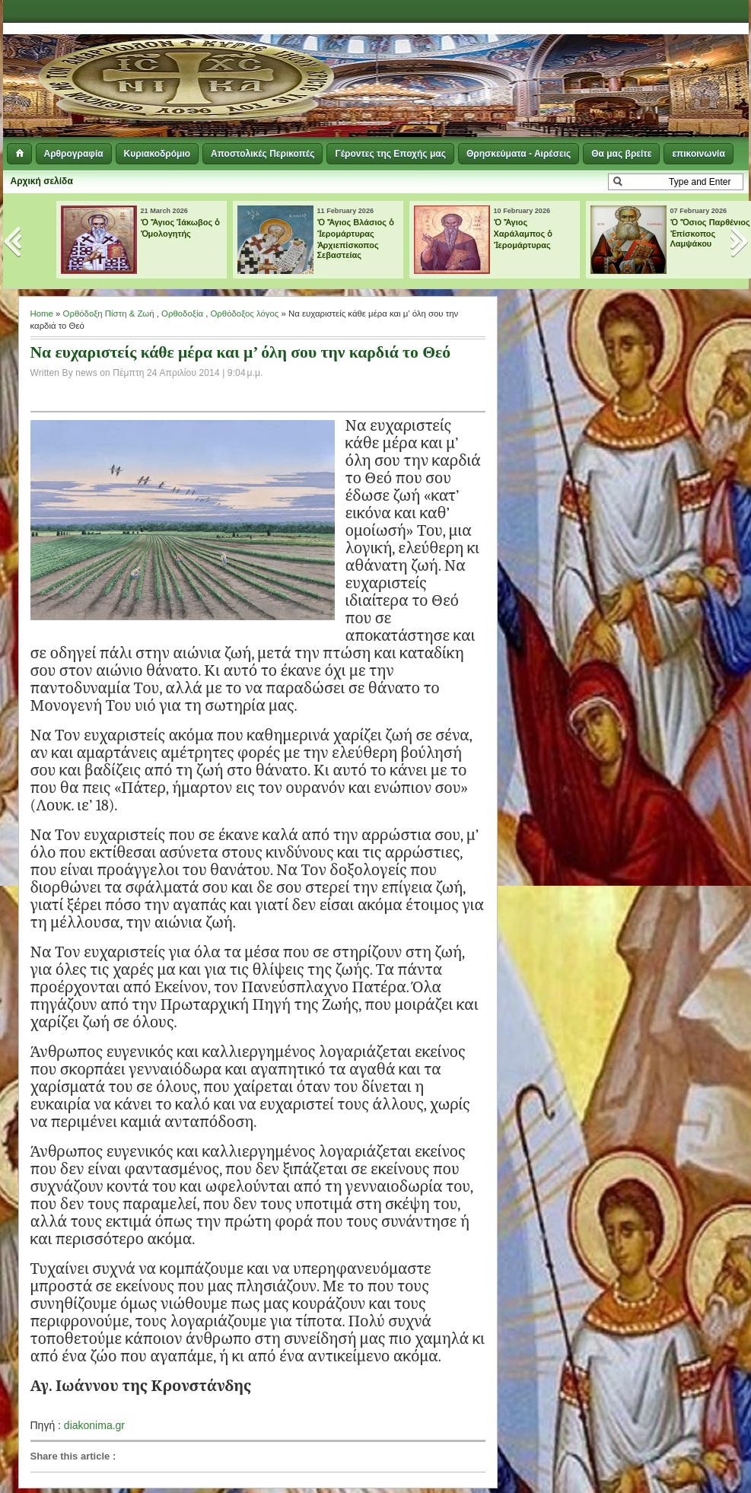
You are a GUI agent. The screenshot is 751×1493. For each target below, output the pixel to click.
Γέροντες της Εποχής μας (390, 153)
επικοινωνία (698, 153)
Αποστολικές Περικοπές (262, 153)
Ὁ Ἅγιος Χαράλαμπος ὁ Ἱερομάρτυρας (523, 234)
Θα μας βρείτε (621, 153)
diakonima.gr (94, 1425)
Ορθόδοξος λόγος (245, 313)
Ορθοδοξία (182, 313)
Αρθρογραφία (73, 153)
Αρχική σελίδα (42, 181)
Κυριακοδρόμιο (157, 153)
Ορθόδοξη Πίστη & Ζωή (108, 313)
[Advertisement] (563, 61)
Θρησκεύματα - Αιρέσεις (518, 153)
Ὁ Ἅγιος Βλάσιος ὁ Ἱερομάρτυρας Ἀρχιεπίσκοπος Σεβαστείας (356, 238)
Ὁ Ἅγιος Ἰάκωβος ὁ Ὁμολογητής (181, 228)
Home (41, 313)
